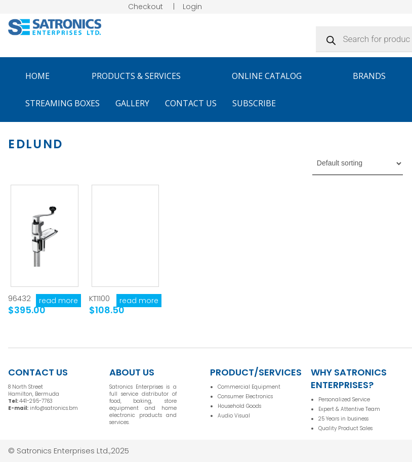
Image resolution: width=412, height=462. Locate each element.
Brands (374, 75)
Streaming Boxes (62, 103)
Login (192, 7)
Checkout (145, 7)
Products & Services (141, 75)
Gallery (132, 103)
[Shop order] (357, 163)
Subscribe (254, 103)
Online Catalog (271, 75)
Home (37, 75)
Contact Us (191, 103)
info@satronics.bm (54, 408)
